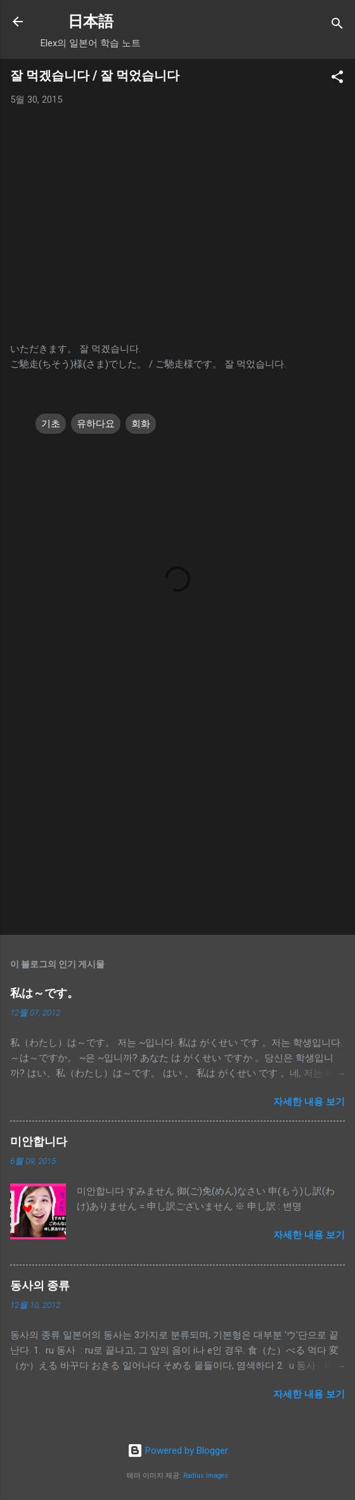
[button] (337, 79)
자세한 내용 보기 (309, 1101)
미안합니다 (38, 1141)
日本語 (90, 21)
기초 (50, 423)
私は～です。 (44, 993)
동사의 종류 (40, 1285)
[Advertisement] (177, 826)
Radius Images (205, 1475)
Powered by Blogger (177, 1450)
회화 (140, 423)
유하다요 (96, 423)
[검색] (337, 25)
